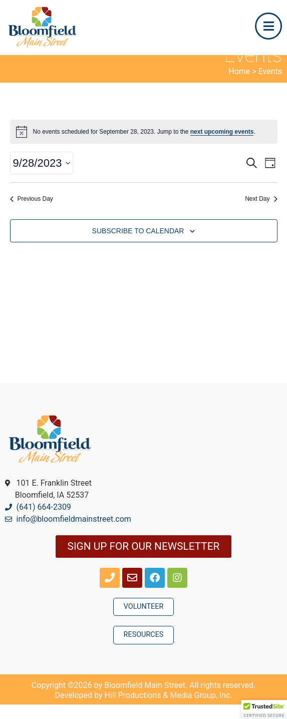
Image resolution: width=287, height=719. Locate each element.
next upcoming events (222, 146)
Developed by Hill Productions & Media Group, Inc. (143, 709)
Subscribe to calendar (138, 245)
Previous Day (31, 213)
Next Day (261, 213)
